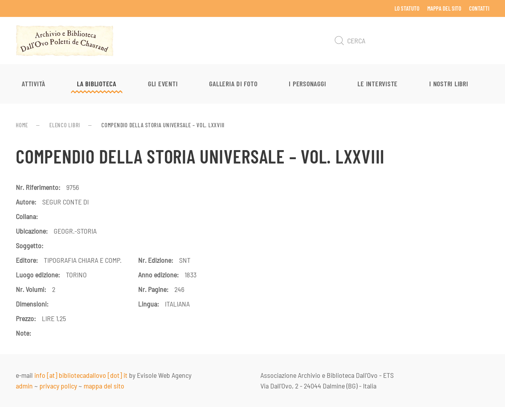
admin (24, 385)
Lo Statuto (407, 8)
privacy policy (58, 385)
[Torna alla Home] (65, 40)
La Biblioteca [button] (96, 83)
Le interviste (377, 83)
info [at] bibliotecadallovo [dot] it (80, 375)
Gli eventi (163, 83)
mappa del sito (104, 385)
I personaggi (307, 83)
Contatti (479, 8)
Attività (33, 83)
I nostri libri (448, 83)
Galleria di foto (233, 83)
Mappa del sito (444, 8)
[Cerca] (410, 40)
